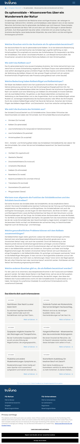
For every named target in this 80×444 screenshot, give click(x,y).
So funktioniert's (47, 403)
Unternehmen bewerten (12, 403)
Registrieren (45, 405)
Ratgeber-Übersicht (15, 8)
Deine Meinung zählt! (41, 383)
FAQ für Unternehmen (48, 400)
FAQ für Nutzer (9, 400)
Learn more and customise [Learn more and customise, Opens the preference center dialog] (40, 431)
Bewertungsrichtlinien (12, 408)
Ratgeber (8, 405)
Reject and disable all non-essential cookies (40, 437)
